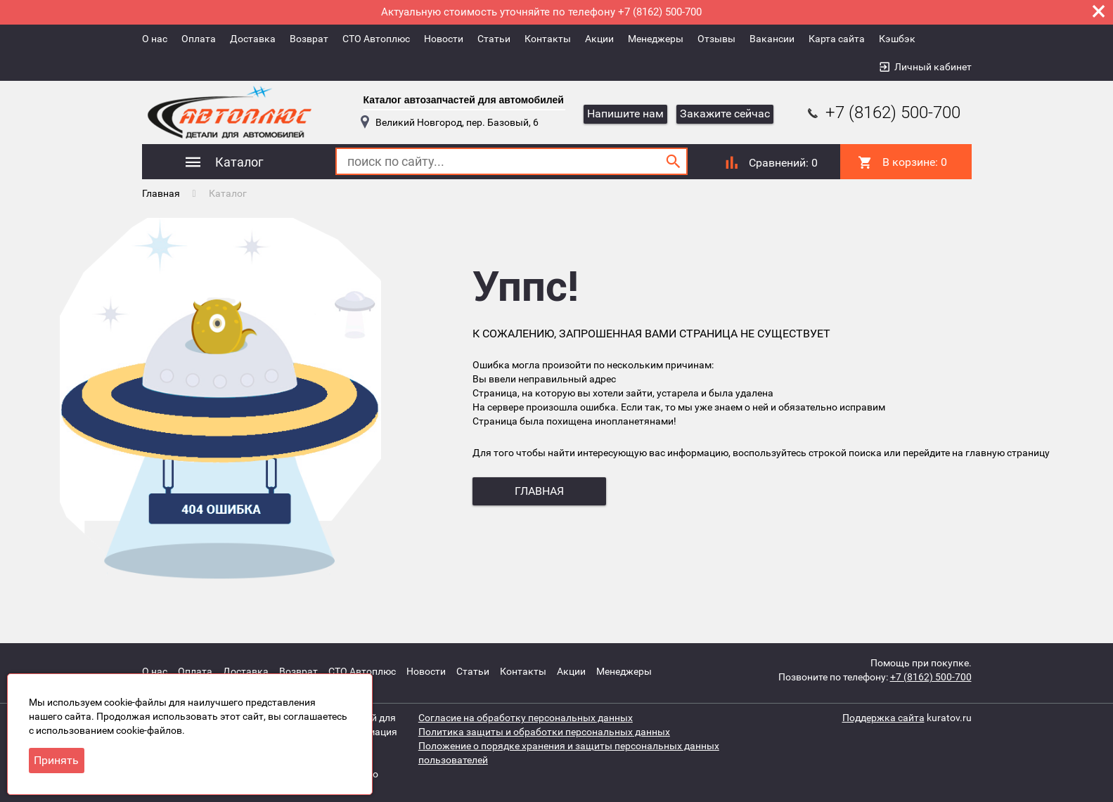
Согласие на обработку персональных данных (525, 717)
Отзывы (716, 38)
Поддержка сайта (883, 717)
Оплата (198, 38)
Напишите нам (625, 113)
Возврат (309, 38)
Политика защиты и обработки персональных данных (544, 731)
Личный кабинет (933, 66)
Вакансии (771, 38)
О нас (154, 38)
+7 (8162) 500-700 (882, 112)
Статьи (493, 38)
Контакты (548, 38)
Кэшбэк (897, 38)
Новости (443, 38)
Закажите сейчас (725, 113)
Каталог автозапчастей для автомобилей (464, 99)
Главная (161, 193)
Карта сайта (837, 38)
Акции (599, 38)
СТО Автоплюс (376, 38)
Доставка (253, 38)
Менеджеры (655, 38)
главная (539, 491)
